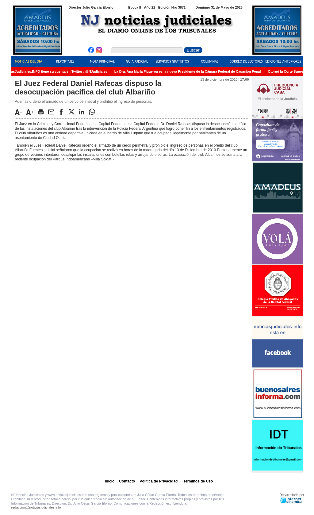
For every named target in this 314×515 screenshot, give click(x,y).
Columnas (209, 61)
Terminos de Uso (198, 481)
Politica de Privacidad (159, 481)
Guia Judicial (137, 61)
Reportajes (65, 61)
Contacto (127, 481)
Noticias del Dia (28, 61)
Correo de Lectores (246, 61)
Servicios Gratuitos (172, 61)
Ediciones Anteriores (283, 61)
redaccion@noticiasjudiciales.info (36, 507)
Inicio (109, 481)
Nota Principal (102, 61)
